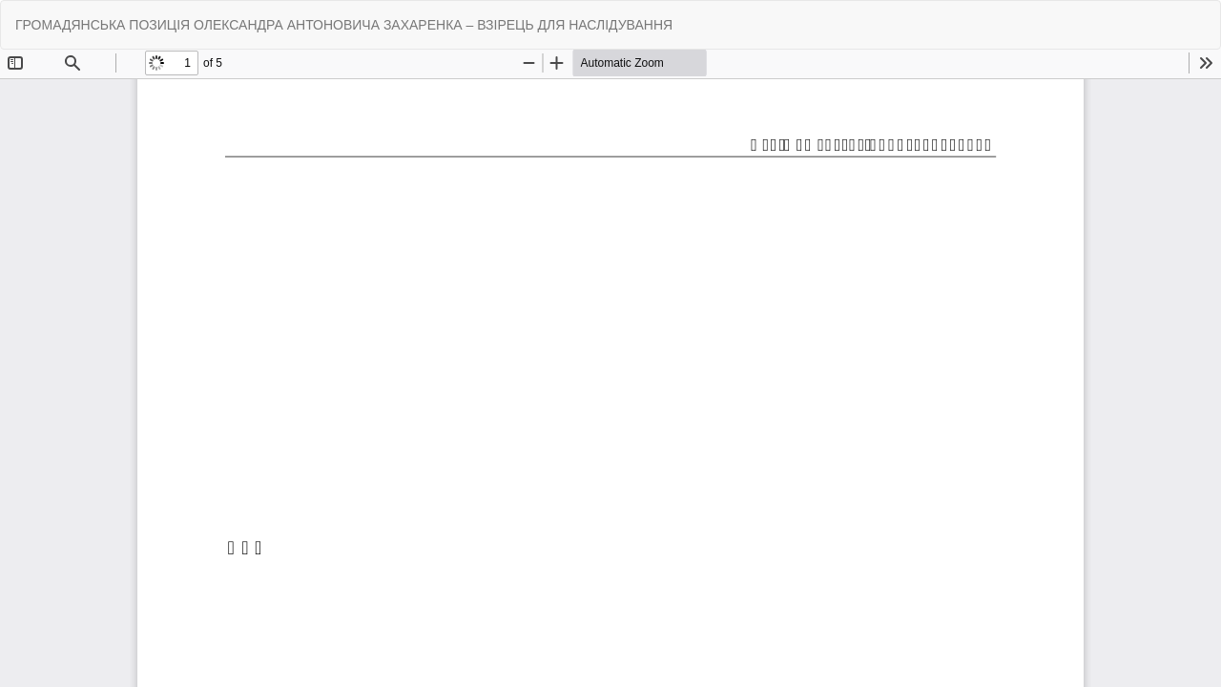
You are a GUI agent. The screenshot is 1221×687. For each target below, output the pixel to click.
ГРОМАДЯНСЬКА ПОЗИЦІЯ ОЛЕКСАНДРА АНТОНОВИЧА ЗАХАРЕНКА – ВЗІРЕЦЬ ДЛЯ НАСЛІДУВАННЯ (344, 24)
